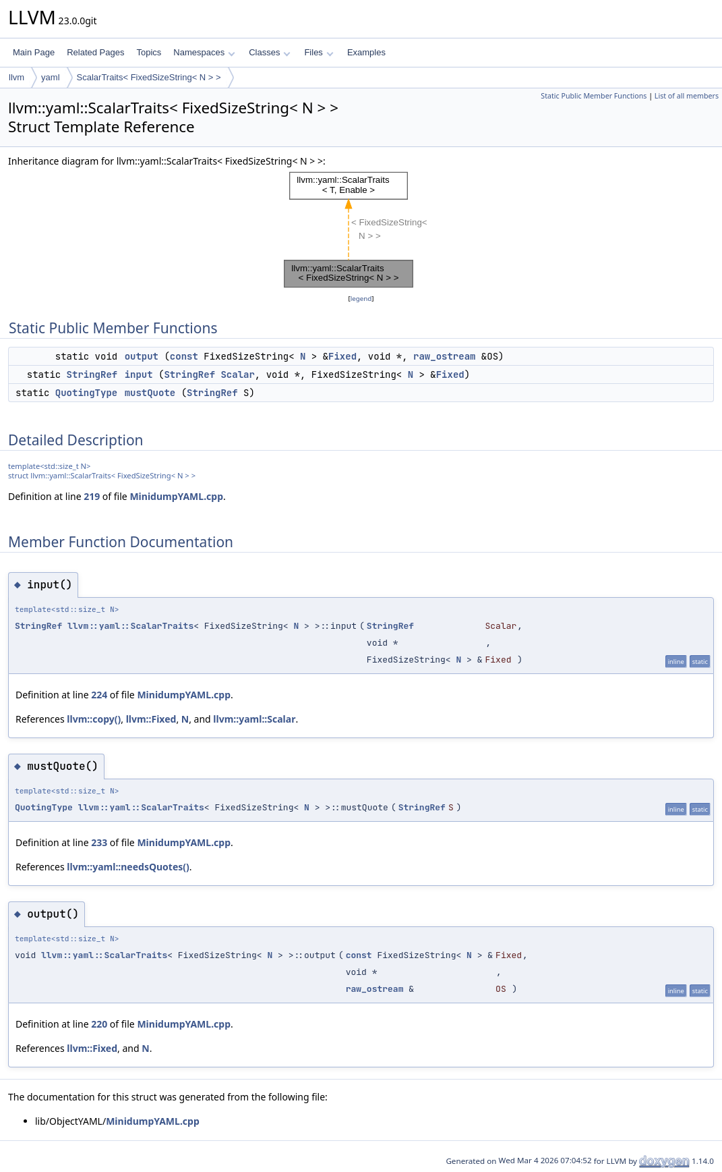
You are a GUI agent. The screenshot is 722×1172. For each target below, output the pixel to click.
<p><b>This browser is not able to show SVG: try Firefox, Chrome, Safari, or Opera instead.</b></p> (361, 230)
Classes (270, 52)
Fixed (342, 356)
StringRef (92, 374)
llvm (16, 77)
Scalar (237, 374)
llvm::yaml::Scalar (254, 719)
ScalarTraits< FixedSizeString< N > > (149, 77)
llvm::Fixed (151, 719)
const (184, 356)
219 (92, 496)
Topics (148, 52)
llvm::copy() (94, 719)
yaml (50, 77)
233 (99, 842)
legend (361, 298)
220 (99, 1023)
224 (99, 694)
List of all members (687, 96)
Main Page (34, 52)
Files (318, 52)
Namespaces (204, 52)
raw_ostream (444, 356)
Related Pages (95, 52)
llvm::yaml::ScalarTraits (130, 626)
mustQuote (150, 393)
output (141, 356)
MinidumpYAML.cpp (176, 496)
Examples (366, 52)
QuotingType (86, 393)
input (139, 374)
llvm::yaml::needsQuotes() (128, 866)
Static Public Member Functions (593, 96)
